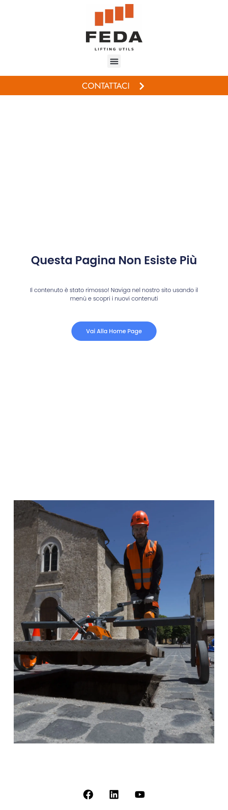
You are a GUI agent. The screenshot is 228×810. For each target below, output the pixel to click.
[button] (114, 61)
